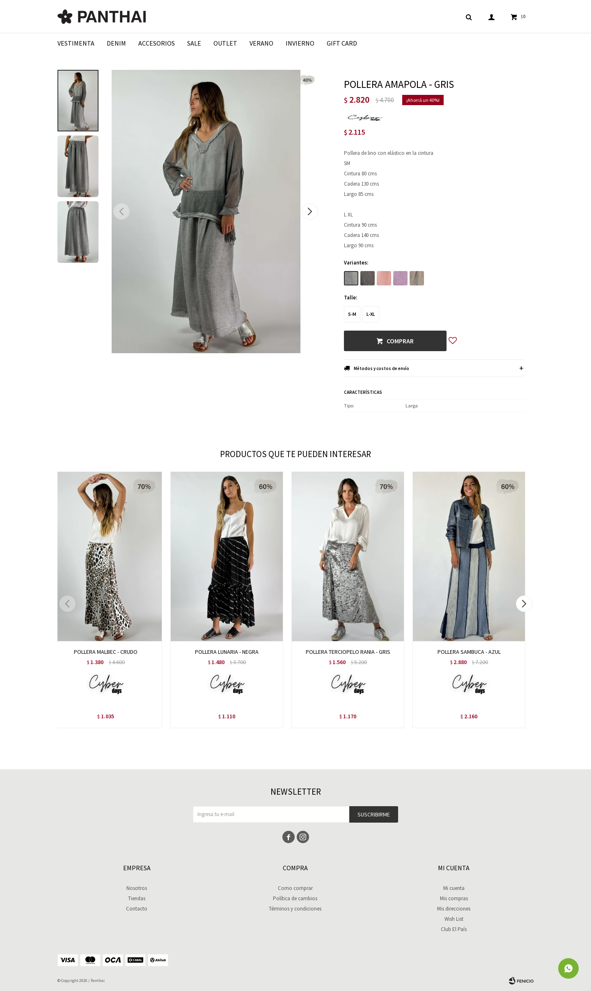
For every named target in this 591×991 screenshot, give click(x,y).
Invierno (300, 43)
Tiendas (136, 898)
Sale (194, 43)
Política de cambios (295, 898)
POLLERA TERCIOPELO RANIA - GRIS (348, 651)
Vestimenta (75, 43)
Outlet (225, 43)
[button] (309, 211)
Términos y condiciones (295, 908)
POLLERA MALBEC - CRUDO (105, 651)
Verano (261, 43)
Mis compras (454, 898)
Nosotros (136, 888)
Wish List (453, 918)
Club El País (454, 929)
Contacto (136, 908)
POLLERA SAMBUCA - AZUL (469, 651)
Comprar (400, 341)
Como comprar (295, 888)
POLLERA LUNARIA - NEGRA (227, 651)
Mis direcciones (453, 908)
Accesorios (156, 43)
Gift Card (342, 43)
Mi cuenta (454, 888)
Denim (116, 43)
